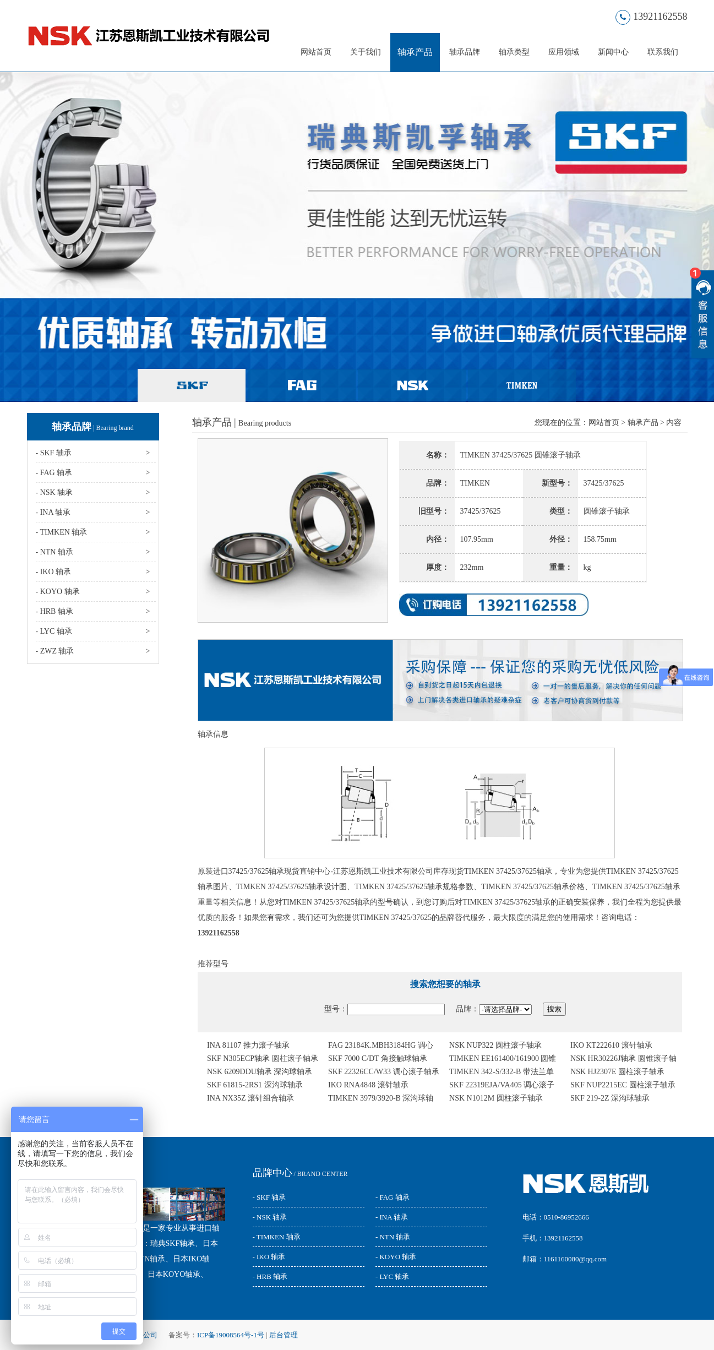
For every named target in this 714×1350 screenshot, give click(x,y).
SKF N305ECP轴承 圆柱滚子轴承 (262, 1058)
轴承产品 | (242, 422)
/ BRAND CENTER (300, 1174)
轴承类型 (514, 52)
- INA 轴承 (391, 1217)
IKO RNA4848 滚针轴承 (368, 1085)
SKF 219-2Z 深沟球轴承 (610, 1098)
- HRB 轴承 (270, 1276)
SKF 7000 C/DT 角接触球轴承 (377, 1058)
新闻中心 (613, 52)
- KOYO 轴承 (395, 1257)
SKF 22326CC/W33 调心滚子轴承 (383, 1072)
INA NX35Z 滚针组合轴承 (250, 1098)
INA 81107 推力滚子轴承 (248, 1045)
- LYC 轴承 (392, 1276)
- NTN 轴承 (393, 1237)
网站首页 (316, 52)
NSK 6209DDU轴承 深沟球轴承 (259, 1072)
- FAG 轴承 (392, 1197)
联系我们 (662, 52)
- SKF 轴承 (269, 1197)
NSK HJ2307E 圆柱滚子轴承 (617, 1072)
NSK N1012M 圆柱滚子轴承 (496, 1098)
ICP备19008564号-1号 (230, 1335)
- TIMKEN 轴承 (277, 1237)
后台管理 (283, 1335)
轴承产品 (415, 52)
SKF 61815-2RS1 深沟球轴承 (254, 1085)
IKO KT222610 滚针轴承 (611, 1045)
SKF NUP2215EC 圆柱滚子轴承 (622, 1085)
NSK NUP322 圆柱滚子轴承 (495, 1045)
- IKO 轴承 (269, 1257)
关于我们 (365, 52)
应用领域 (563, 52)
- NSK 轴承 (270, 1217)
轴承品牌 (464, 52)
